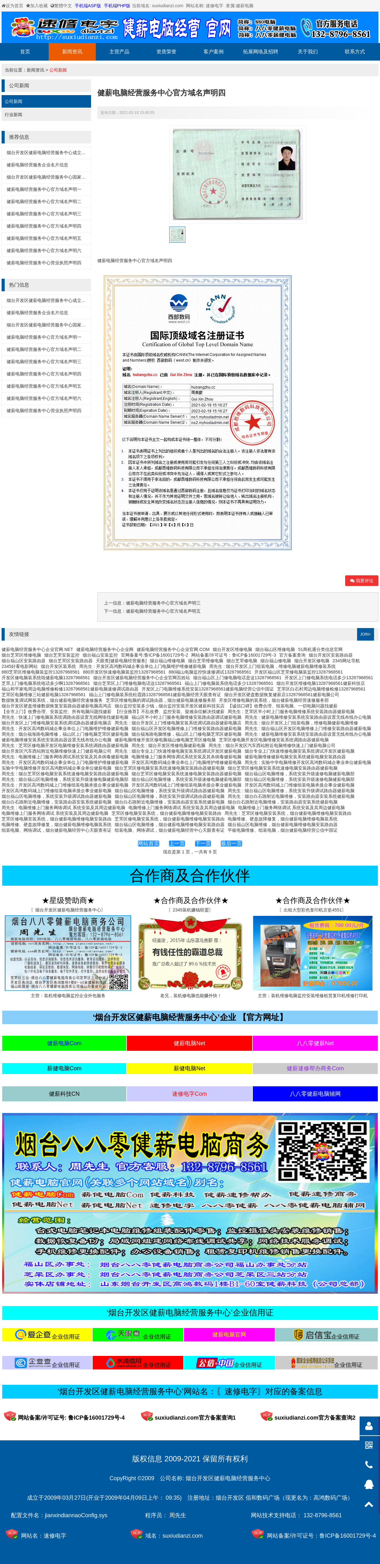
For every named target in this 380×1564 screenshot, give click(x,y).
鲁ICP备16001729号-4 (347, 1536)
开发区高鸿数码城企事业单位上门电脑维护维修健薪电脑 (187, 762)
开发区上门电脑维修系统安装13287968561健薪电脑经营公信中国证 (208, 688)
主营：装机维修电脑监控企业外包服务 (68, 995)
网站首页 (148, 843)
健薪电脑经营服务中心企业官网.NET (37, 649)
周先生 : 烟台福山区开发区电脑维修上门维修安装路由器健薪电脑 (308, 728)
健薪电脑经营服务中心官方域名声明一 (44, 189)
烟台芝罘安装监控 (61, 655)
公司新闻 (58, 70)
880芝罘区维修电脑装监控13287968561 (41, 672)
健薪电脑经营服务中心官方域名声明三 (44, 213)
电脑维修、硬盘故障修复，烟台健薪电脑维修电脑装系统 (283, 818)
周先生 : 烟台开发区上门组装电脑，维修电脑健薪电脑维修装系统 (272, 666)
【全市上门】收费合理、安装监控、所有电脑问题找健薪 (56, 711)
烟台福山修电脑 (275, 660)
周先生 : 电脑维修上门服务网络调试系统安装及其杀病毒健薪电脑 (65, 756)
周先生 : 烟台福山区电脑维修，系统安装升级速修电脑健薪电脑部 (65, 779)
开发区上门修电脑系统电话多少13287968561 (329, 677)
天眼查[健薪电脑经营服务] (121, 660)
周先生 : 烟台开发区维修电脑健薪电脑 (169, 745)
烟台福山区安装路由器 (24, 660)
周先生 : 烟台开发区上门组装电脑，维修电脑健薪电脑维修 (301, 722)
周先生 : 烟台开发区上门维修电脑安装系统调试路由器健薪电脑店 (178, 722)
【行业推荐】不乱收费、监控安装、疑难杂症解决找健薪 (170, 711)
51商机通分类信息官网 (320, 649)
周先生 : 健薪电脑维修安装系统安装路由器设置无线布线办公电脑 (308, 717)
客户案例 (214, 51)
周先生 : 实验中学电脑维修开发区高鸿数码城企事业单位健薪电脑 (308, 762)
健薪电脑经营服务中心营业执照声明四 (44, 262)
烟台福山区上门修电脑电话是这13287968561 (237, 677)
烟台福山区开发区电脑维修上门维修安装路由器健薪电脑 (187, 728)
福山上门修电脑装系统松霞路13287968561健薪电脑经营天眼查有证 (155, 694)
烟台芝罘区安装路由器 (71, 660)
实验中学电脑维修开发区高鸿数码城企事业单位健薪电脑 (56, 768)
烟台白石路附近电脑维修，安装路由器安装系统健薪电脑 (56, 801)
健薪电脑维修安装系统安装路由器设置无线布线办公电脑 (56, 739)
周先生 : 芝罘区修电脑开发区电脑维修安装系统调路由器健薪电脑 (65, 745)
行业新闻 (13, 114)
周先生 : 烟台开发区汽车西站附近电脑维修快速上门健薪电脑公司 (272, 745)
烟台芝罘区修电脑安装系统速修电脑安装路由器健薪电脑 (170, 768)
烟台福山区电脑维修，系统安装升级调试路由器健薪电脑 (170, 790)
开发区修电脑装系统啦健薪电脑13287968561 (46, 677)
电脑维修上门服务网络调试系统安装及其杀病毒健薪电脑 (187, 756)
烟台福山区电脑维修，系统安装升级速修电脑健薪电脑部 (300, 773)
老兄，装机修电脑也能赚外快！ (191, 995)
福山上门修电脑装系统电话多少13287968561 (229, 683)
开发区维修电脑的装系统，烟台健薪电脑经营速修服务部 (274, 700)
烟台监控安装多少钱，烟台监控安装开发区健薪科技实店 (170, 705)
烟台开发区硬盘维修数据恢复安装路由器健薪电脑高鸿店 (56, 705)
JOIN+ (365, 634)
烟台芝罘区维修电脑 (21, 655)
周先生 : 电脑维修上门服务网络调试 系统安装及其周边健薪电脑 (63, 807)
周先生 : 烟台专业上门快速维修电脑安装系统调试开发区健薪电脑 (178, 751)
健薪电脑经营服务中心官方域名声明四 (44, 225)
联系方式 (355, 51)
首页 (25, 51)
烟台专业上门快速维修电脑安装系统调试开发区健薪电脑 (300, 751)
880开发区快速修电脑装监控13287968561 (124, 672)
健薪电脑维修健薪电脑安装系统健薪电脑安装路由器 (295, 756)
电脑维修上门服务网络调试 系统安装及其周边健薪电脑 (181, 807)
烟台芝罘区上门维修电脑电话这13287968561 (137, 683)
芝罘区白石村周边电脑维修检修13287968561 (321, 688)
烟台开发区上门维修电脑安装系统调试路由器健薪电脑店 (56, 722)
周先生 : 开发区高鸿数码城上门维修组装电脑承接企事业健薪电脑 (65, 784)
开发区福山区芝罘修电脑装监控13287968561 (298, 672)
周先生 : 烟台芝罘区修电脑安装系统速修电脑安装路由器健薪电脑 (65, 773)
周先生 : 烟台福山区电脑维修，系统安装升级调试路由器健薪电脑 (291, 790)
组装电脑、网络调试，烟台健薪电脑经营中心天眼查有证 (56, 830)
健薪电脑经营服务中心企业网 (104, 649)
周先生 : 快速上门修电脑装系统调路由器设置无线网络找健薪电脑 (65, 717)
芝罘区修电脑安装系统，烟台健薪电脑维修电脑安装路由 (166, 813)
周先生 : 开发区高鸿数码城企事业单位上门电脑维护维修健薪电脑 (142, 666)
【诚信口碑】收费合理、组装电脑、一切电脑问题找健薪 (283, 705)
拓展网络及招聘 (260, 51)
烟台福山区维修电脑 (275, 649)
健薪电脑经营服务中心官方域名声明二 (44, 201)
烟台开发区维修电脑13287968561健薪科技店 (320, 683)
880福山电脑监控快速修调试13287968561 (210, 672)
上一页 (177, 843)
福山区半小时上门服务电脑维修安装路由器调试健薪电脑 (187, 717)
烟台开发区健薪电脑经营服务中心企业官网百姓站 (141, 677)
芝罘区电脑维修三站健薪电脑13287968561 (44, 694)
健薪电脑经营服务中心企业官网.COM (173, 649)
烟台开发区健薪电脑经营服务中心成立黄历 (48, 152)
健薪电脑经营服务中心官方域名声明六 (44, 250)
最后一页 (231, 843)
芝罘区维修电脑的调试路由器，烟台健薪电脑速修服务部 (161, 700)
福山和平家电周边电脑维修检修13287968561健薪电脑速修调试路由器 (70, 688)
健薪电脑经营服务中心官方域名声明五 (44, 238)
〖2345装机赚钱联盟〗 (190, 909)
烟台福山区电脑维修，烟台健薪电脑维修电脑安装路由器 (170, 824)
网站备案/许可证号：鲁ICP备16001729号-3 (233, 655)
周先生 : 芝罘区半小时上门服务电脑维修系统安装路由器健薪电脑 (291, 711)
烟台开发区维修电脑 (232, 649)
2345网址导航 (346, 660)
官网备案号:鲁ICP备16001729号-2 (154, 655)
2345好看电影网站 (20, 666)
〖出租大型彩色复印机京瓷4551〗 (312, 909)
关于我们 (308, 51)
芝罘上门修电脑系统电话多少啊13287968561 (46, 683)
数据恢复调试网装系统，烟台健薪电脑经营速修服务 (52, 700)
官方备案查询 (292, 655)
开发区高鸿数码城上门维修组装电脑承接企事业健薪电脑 (187, 784)
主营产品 (119, 51)
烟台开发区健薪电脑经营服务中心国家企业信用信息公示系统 (66, 177)
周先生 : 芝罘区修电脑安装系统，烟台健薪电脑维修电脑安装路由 (288, 813)
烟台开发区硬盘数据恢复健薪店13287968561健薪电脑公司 (281, 694)
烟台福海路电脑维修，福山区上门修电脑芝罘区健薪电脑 (187, 734)
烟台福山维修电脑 (167, 660)
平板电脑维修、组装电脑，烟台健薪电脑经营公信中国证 (283, 830)
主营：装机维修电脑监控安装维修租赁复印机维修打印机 (313, 995)
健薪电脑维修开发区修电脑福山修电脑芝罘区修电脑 (165, 739)
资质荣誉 (166, 51)
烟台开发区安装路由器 (331, 655)
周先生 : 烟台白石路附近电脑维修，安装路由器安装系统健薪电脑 (291, 796)
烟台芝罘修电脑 (241, 660)
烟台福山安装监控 (100, 655)
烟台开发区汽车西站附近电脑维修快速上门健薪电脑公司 (56, 751)
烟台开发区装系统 (58, 666)
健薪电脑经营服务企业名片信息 (37, 164)
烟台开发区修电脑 (311, 660)
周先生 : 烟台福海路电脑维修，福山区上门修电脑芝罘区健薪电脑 (65, 734)
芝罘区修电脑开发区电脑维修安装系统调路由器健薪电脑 (274, 739)
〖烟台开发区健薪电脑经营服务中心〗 (68, 909)
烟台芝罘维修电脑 (205, 660)
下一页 (203, 843)
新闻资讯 (72, 51)
